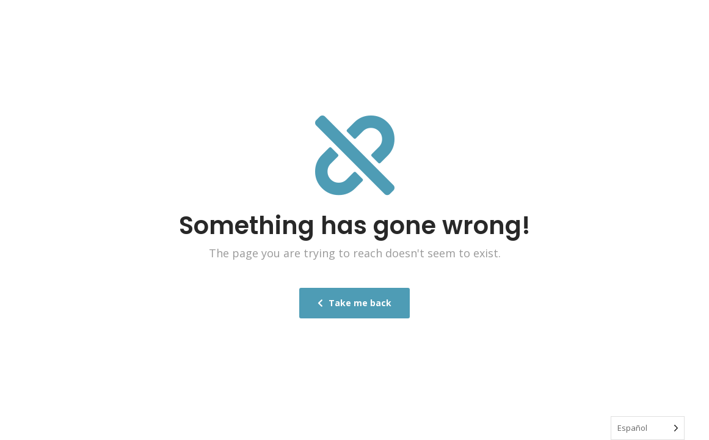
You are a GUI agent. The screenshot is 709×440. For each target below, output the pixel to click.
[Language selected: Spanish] (648, 428)
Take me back (354, 303)
